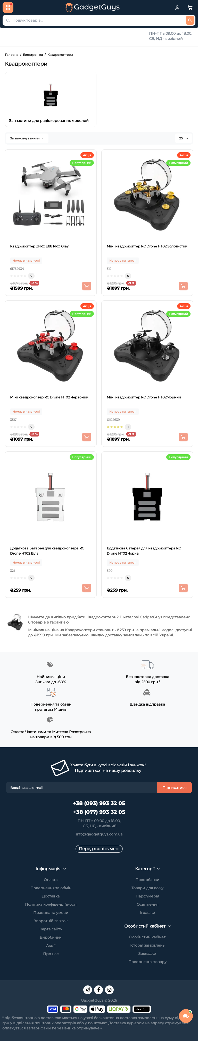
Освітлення (147, 904)
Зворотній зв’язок (51, 921)
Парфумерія (147, 896)
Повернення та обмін (50, 888)
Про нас (51, 953)
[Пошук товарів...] (190, 20)
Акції (50, 945)
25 (183, 138)
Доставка (51, 896)
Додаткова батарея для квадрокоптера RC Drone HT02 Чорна (144, 550)
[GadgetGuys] (92, 7)
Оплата (50, 879)
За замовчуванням (27, 138)
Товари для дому (147, 888)
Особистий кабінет (147, 937)
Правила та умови (50, 912)
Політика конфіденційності (51, 904)
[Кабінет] (177, 7)
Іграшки (147, 912)
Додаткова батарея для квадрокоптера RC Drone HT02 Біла (47, 550)
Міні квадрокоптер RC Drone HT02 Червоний (49, 397)
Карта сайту (50, 929)
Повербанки (147, 879)
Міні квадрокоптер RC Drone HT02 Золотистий (147, 246)
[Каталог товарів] (8, 7)
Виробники (51, 937)
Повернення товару (147, 961)
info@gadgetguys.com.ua (99, 834)
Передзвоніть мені (99, 848)
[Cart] (190, 7)
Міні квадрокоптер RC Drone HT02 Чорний (144, 397)
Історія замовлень (147, 945)
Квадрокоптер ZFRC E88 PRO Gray (39, 246)
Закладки (147, 953)
